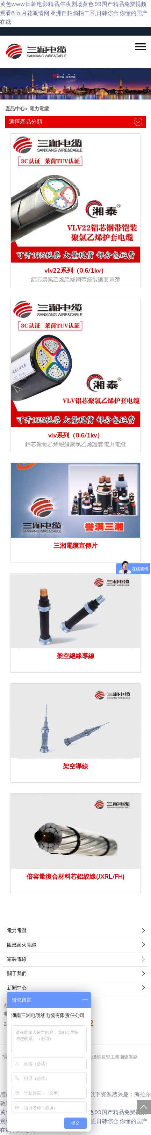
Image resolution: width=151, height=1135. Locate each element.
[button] (140, 46)
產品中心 (15, 108)
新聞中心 (17, 988)
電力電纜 (39, 108)
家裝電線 (17, 959)
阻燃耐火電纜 (21, 945)
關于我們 (17, 973)
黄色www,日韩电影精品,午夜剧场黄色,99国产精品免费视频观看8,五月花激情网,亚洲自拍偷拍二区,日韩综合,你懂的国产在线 (74, 13)
